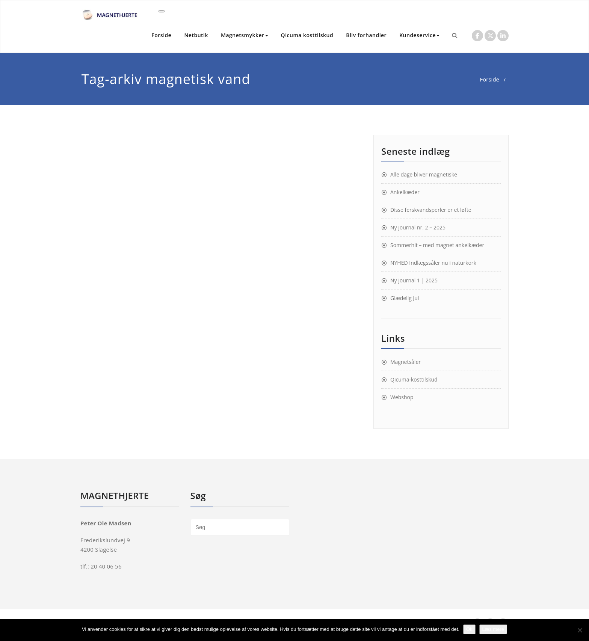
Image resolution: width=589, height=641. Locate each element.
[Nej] (579, 630)
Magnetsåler (405, 361)
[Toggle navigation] (162, 11)
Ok (469, 629)
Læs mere (493, 629)
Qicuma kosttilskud (307, 35)
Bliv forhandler (366, 35)
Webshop (402, 397)
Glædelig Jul (404, 298)
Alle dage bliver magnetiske (423, 174)
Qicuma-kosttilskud (414, 379)
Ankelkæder (405, 192)
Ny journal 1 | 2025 (414, 280)
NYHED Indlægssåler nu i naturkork (433, 262)
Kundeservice (419, 35)
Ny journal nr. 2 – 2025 (418, 227)
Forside (161, 35)
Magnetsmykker (244, 35)
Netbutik (196, 35)
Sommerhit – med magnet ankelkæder (437, 245)
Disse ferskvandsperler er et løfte (430, 209)
